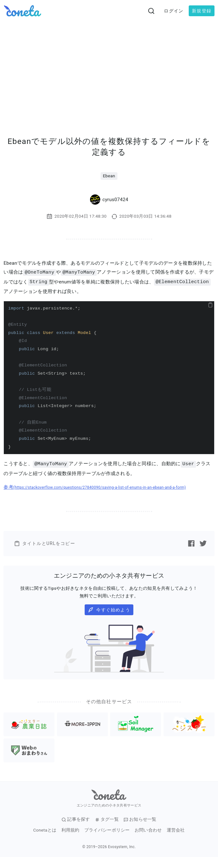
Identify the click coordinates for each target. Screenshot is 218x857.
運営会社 (176, 829)
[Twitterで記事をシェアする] (203, 542)
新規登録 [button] (201, 10)
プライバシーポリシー (107, 829)
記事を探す (75, 818)
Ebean (109, 175)
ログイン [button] (173, 10)
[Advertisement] (109, 69)
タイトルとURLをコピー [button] (44, 543)
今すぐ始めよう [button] (109, 609)
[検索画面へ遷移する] (151, 11)
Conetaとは (44, 829)
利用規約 (70, 829)
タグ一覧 (107, 818)
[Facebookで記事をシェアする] (191, 542)
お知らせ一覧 (140, 818)
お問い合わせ (148, 829)
